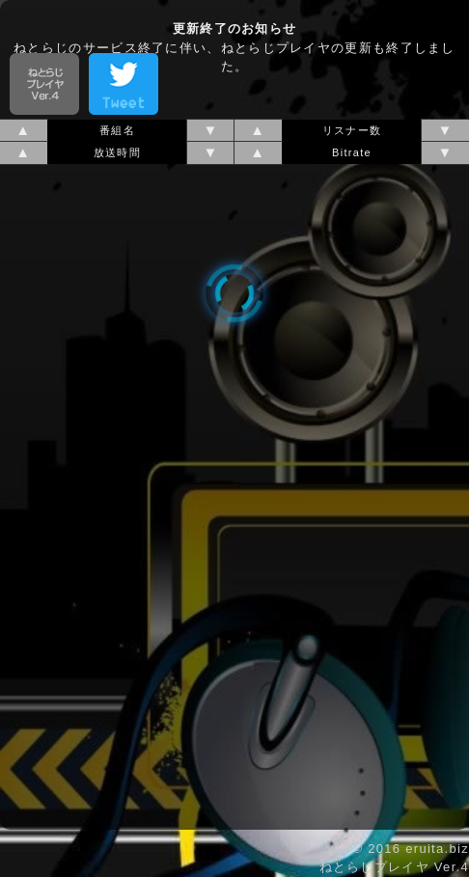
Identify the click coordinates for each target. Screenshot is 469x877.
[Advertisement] (234, 24)
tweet (123, 84)
